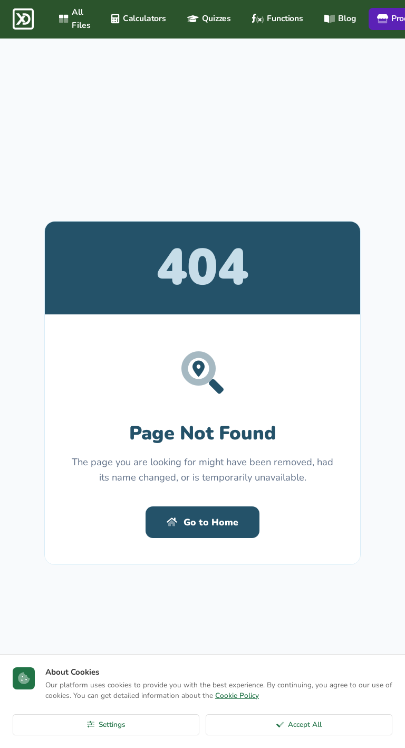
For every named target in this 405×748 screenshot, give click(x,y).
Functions (277, 18)
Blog (340, 18)
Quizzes (209, 18)
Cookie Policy (237, 696)
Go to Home (202, 522)
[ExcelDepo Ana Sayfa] (23, 19)
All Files (74, 18)
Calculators (138, 18)
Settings (106, 725)
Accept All (299, 725)
